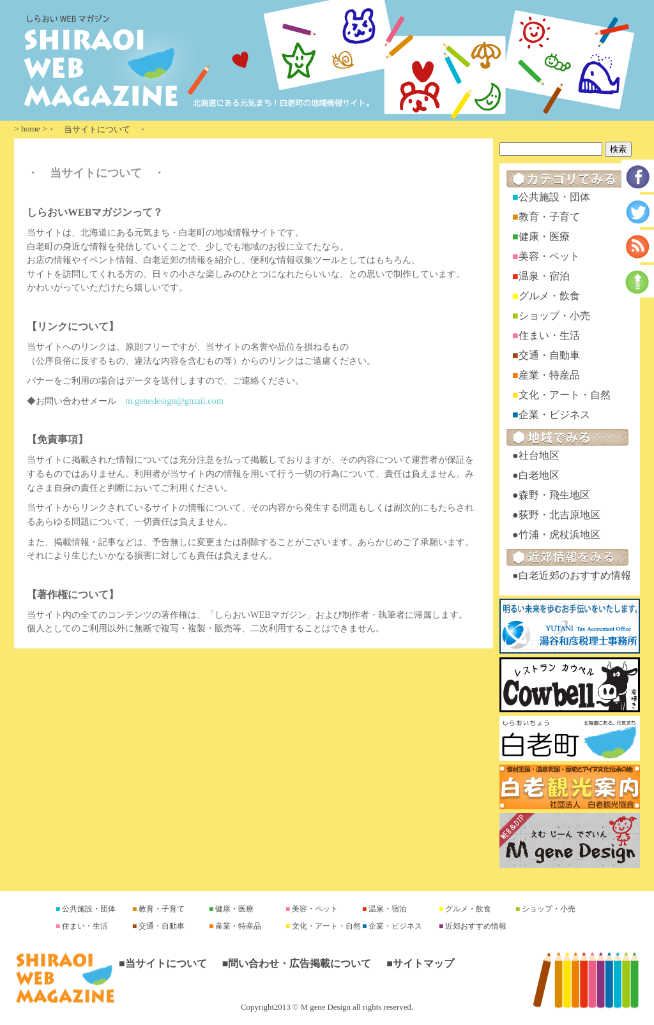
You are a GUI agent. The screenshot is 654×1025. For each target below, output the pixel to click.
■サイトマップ (420, 963)
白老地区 (539, 475)
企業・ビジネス (554, 414)
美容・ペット (549, 256)
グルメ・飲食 (549, 295)
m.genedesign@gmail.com (174, 401)
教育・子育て (549, 216)
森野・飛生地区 (554, 495)
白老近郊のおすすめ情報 (575, 575)
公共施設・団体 (554, 196)
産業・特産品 (549, 375)
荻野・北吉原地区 (559, 514)
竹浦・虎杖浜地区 (559, 534)
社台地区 (539, 455)
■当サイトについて (163, 963)
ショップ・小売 (554, 315)
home (30, 128)
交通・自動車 (549, 355)
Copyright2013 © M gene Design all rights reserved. (327, 1007)
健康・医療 (544, 236)
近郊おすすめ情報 (474, 926)
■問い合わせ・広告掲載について (297, 963)
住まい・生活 (549, 335)
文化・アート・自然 (565, 394)
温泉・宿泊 (544, 276)
